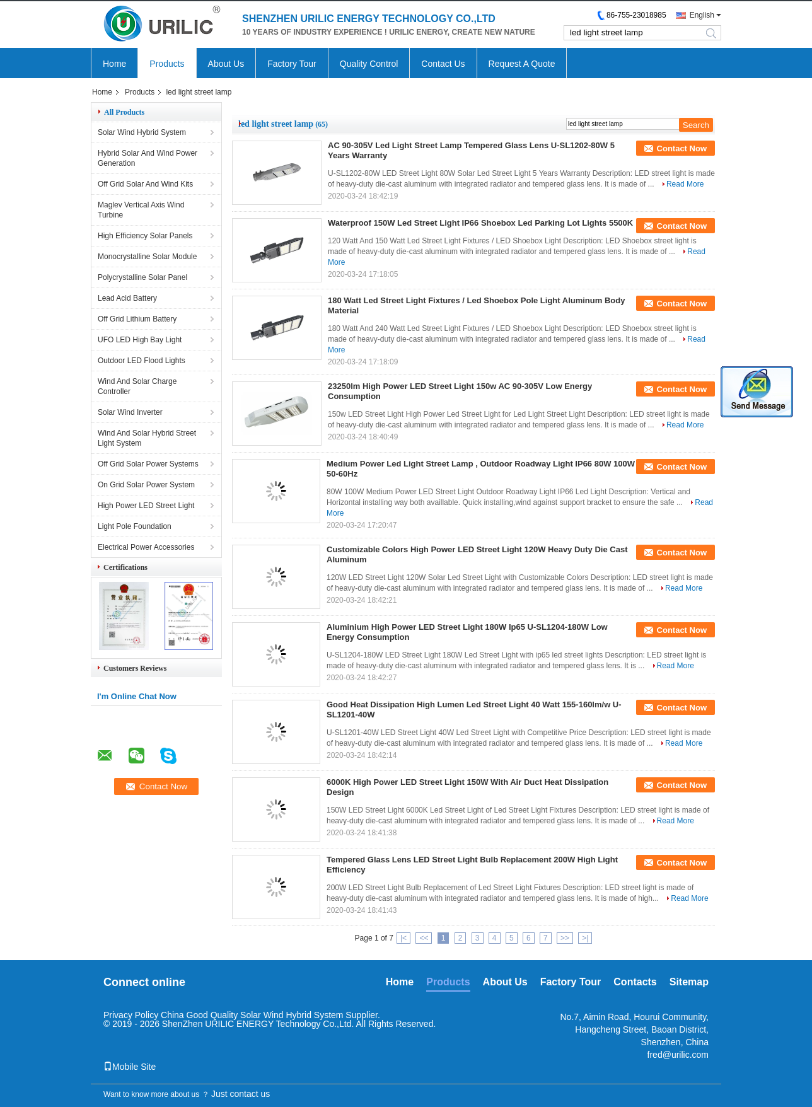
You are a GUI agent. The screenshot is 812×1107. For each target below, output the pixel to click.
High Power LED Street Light (146, 505)
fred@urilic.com (678, 1055)
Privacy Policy (130, 1015)
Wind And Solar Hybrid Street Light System (147, 438)
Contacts (634, 982)
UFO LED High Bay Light (140, 339)
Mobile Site (129, 1067)
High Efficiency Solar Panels (145, 235)
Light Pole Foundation (134, 526)
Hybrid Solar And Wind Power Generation (147, 158)
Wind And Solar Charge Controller (137, 386)
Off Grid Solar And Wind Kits (145, 184)
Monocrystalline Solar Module (147, 256)
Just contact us (240, 1094)
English (702, 15)
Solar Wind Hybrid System (142, 132)
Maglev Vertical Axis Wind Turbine (141, 209)
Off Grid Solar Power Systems (148, 464)
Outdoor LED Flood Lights (141, 360)
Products (166, 64)
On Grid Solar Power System (146, 484)
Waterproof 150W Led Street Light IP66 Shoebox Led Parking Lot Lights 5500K (480, 223)
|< (403, 938)
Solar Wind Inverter (130, 412)
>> (564, 938)
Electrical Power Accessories (146, 547)
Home (114, 64)
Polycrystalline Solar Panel (142, 277)
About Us (226, 64)
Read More (685, 184)
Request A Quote (522, 64)
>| (585, 938)
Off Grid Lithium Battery (137, 319)
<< (423, 938)
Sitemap (689, 982)
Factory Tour (291, 64)
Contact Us (443, 64)
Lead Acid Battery (127, 298)
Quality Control (369, 64)
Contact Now (682, 148)
